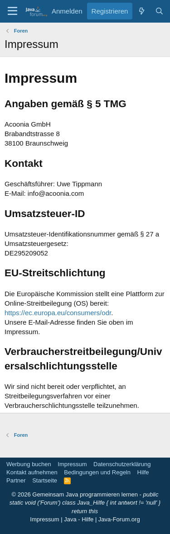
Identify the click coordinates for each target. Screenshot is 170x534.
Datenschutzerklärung (122, 464)
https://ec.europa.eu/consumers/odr (58, 313)
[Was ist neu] (141, 11)
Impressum (72, 464)
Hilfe (143, 472)
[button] (12, 11)
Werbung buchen (28, 464)
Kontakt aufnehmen (32, 472)
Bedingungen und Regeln (97, 472)
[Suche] (159, 11)
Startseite (44, 480)
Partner (16, 480)
